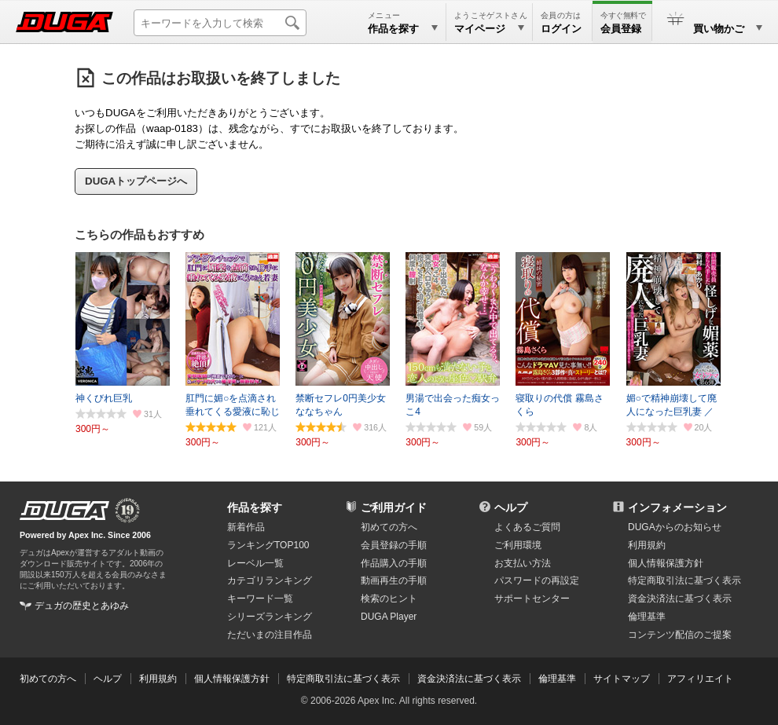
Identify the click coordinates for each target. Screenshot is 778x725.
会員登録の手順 (394, 545)
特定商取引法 (684, 580)
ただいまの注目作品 (269, 634)
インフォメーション (677, 507)
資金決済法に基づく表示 (469, 678)
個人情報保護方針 (665, 563)
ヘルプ (510, 507)
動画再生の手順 (394, 580)
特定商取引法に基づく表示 (343, 678)
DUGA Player (389, 616)
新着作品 (246, 527)
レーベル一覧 (255, 563)
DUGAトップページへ (136, 181)
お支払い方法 (522, 563)
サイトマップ (621, 678)
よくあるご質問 (527, 527)
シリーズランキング (269, 616)
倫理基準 (647, 616)
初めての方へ (389, 527)
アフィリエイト (700, 678)
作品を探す (254, 507)
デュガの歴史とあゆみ (82, 605)
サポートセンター (532, 598)
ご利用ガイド (394, 507)
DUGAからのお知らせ (674, 527)
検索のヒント (389, 598)
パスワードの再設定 (536, 580)
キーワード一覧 (260, 598)
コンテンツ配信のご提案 (680, 634)
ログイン (561, 29)
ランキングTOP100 (268, 545)
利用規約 (647, 545)
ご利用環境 (517, 545)
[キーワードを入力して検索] (220, 22)
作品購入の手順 (394, 563)
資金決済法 (680, 598)
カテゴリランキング (269, 580)
